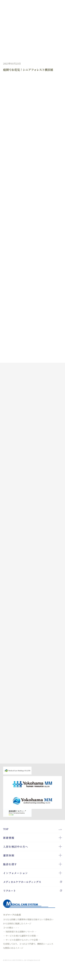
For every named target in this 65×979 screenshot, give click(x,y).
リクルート (32, 890)
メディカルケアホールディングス (32, 882)
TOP (5, 829)
